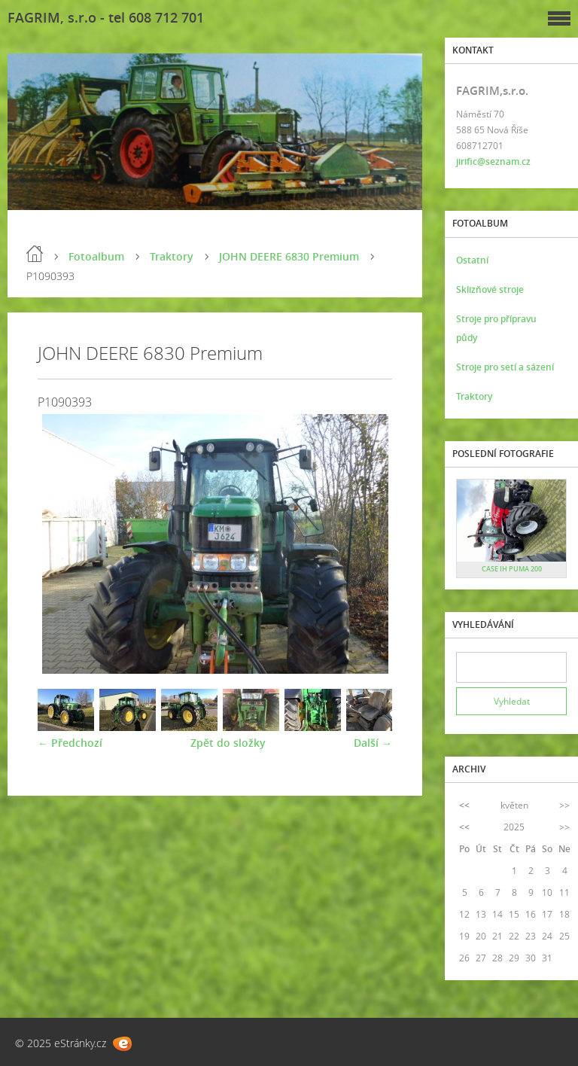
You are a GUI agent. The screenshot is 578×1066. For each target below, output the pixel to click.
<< (464, 805)
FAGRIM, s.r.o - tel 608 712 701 (106, 17)
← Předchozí (70, 743)
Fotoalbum (96, 256)
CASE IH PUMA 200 (512, 569)
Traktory (171, 256)
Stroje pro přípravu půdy (496, 328)
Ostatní (472, 260)
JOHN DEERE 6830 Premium (289, 256)
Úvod (34, 254)
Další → (373, 743)
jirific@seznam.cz (493, 161)
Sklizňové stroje (490, 289)
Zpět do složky (228, 743)
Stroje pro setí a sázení (505, 367)
